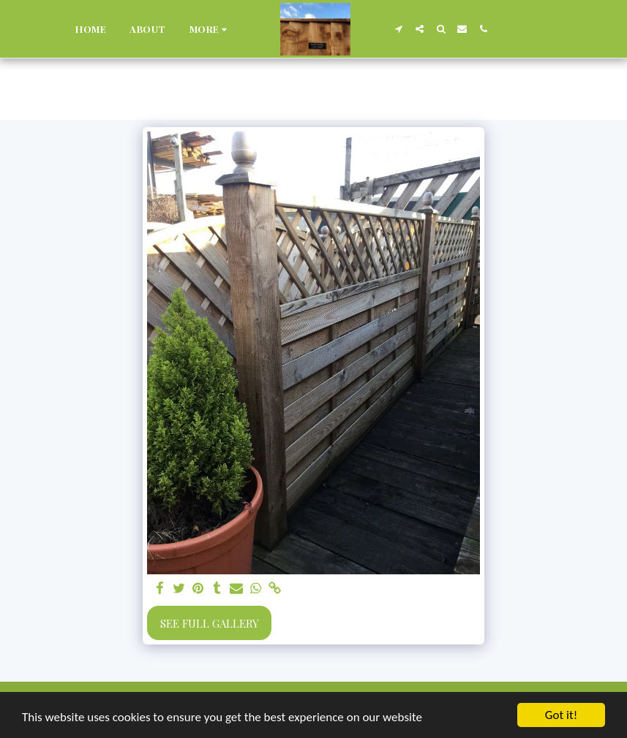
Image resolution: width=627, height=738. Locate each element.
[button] (398, 29)
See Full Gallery (209, 623)
